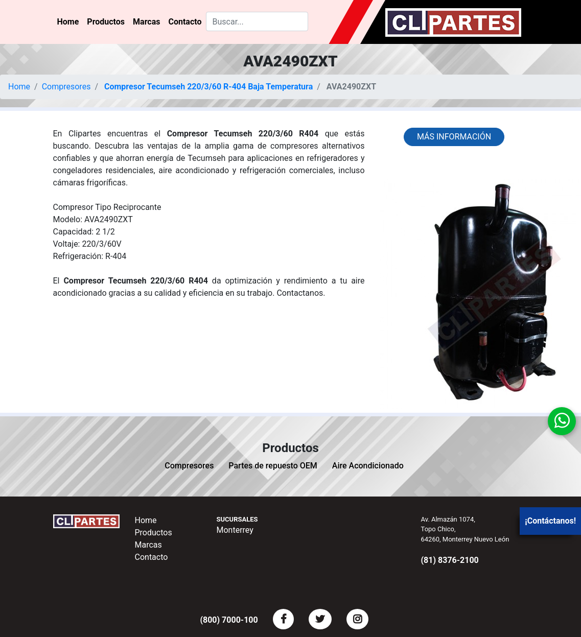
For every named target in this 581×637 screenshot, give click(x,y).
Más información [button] (454, 136)
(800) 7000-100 (229, 620)
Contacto (184, 22)
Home (68, 22)
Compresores (66, 86)
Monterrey (235, 530)
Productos (106, 22)
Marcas (146, 22)
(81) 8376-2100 (450, 560)
